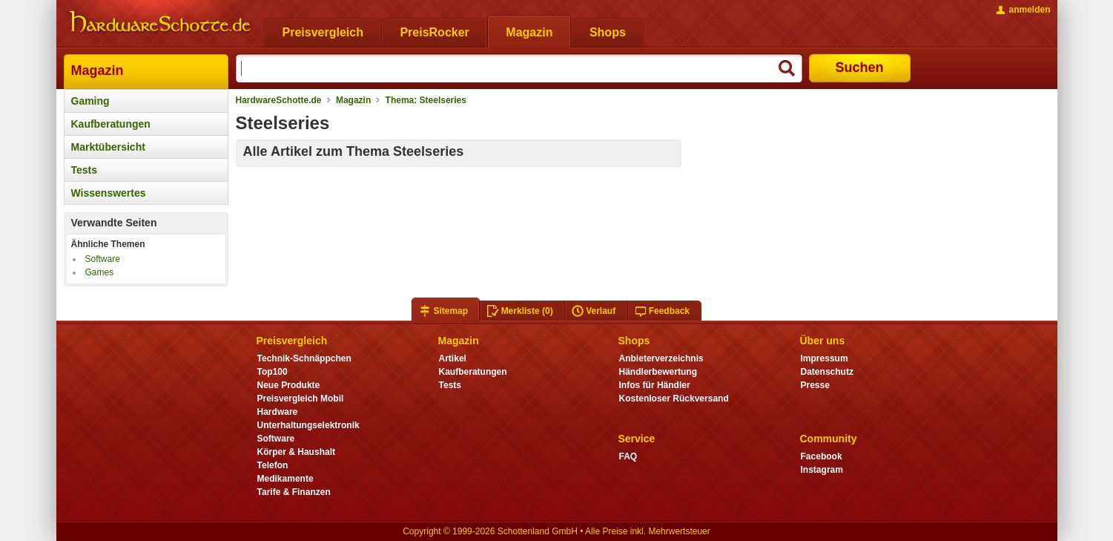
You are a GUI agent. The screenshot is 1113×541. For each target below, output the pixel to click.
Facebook (821, 456)
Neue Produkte (288, 385)
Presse (815, 385)
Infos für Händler (654, 385)
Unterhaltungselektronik (308, 425)
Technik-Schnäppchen (304, 358)
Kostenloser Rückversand (674, 398)
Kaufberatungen (111, 124)
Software (102, 259)
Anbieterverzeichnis (661, 358)
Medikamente (285, 478)
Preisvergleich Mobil (300, 398)
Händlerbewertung (658, 372)
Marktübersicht (108, 147)
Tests (84, 170)
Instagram (822, 470)
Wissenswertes (108, 193)
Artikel (452, 358)
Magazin (97, 70)
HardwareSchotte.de (279, 100)
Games (99, 272)
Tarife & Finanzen (294, 492)
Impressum (824, 358)
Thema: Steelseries (426, 100)
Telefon (272, 465)
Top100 (272, 372)
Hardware (277, 412)
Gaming (90, 101)
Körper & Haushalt (296, 452)
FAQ (628, 456)
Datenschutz (827, 372)
